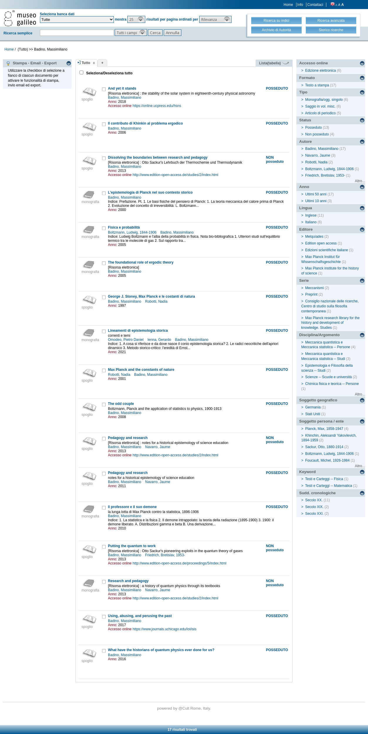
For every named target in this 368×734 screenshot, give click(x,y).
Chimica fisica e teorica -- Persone (332, 384)
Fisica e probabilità (124, 227)
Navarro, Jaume (158, 447)
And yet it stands (122, 88)
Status (305, 120)
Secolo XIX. (314, 507)
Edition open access (321, 243)
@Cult (184, 708)
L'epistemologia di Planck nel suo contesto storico (150, 192)
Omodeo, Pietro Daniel (126, 340)
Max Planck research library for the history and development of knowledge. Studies (330, 323)
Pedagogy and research (128, 438)
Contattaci (315, 5)
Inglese (311, 215)
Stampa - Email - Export (31, 63)
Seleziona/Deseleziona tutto (108, 73)
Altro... (360, 181)
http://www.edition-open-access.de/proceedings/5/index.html (180, 563)
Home (288, 5)
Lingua (305, 208)
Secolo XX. (314, 500)
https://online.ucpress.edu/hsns (157, 106)
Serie (304, 280)
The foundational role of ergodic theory (140, 262)
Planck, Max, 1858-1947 (324, 429)
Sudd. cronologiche (317, 493)
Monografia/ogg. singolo (324, 100)
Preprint (311, 294)
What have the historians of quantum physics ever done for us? (161, 650)
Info (300, 5)
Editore (306, 229)
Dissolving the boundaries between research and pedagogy (157, 157)
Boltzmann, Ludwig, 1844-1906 (133, 232)
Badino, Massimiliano (125, 97)
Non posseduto (317, 134)
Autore (305, 141)
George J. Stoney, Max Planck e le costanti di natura (151, 296)
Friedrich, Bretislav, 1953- (165, 555)
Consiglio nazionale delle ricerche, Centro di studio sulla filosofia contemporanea (330, 306)
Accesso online (313, 63)
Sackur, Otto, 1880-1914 (324, 447)
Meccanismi (314, 288)
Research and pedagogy (128, 581)
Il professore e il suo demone (132, 507)
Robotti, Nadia (156, 301)
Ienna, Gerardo (160, 340)
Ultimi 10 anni (316, 201)
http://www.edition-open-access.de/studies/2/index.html (175, 175)
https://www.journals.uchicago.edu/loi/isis (164, 629)
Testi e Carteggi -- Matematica (328, 486)
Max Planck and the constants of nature (141, 370)
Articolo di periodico (320, 113)
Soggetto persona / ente (321, 421)
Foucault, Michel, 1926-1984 (327, 460)
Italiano (311, 222)
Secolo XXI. (314, 514)
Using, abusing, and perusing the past (140, 616)
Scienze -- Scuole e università (328, 377)
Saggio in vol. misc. (320, 106)
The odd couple (121, 404)
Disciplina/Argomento (319, 335)
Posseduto (313, 127)
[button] (136, 19)
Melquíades (314, 236)
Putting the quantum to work (132, 546)
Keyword (307, 472)
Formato (307, 78)
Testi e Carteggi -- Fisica (324, 479)
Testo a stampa (317, 85)
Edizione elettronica (320, 70)
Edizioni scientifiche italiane (326, 250)
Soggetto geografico (318, 400)
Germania (313, 407)
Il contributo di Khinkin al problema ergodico (145, 123)
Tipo (303, 92)
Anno (304, 187)
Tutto (86, 63)
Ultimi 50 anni (316, 194)
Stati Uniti (312, 414)
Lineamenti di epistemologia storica (138, 331)
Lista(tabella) (274, 63)
